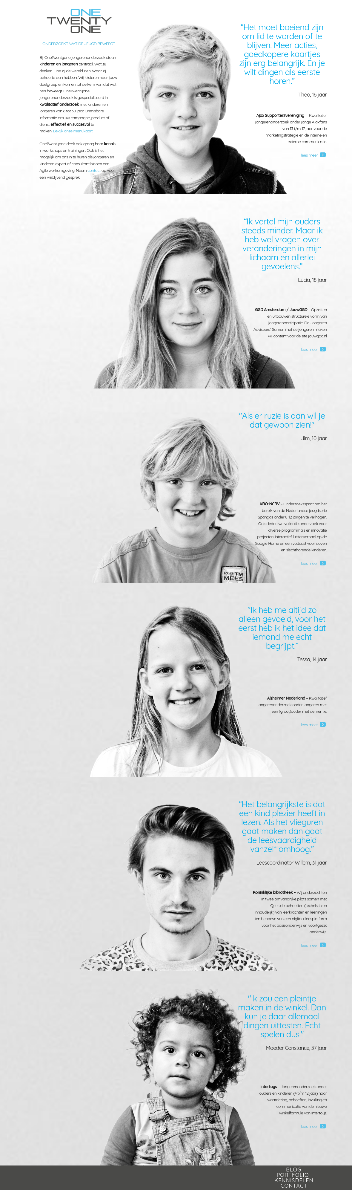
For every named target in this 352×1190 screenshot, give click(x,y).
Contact (294, 1185)
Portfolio (293, 1174)
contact (94, 170)
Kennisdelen (293, 1180)
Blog (293, 1169)
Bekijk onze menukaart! (73, 131)
